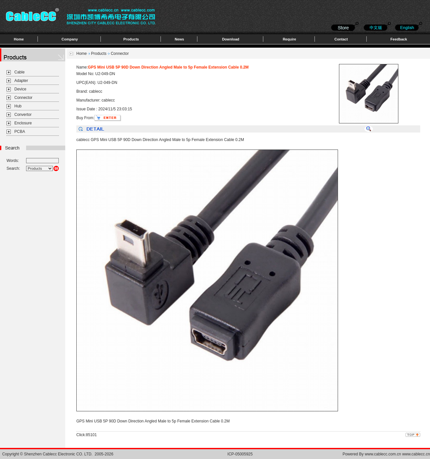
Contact (341, 39)
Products (131, 39)
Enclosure (23, 123)
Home (19, 39)
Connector (23, 97)
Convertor (23, 114)
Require (289, 39)
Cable (19, 72)
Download (230, 39)
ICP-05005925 (240, 454)
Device (20, 89)
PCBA (19, 131)
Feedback (399, 39)
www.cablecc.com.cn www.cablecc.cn (397, 454)
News (179, 39)
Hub (18, 106)
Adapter (21, 80)
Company (70, 39)
